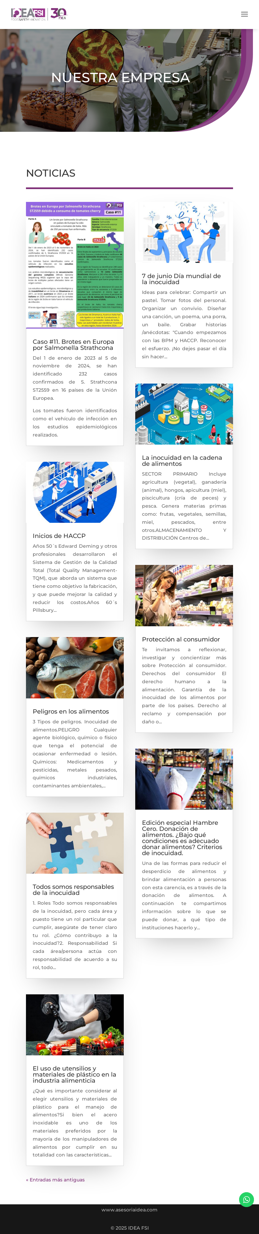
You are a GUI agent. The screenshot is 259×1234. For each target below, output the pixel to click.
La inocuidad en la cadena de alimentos (182, 461)
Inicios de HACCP (59, 536)
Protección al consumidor (181, 639)
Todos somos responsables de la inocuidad (73, 890)
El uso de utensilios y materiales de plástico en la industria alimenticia (74, 1074)
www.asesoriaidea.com (129, 1210)
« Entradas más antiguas (55, 1180)
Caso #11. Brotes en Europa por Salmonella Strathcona (73, 345)
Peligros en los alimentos (71, 711)
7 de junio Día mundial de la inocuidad (181, 279)
